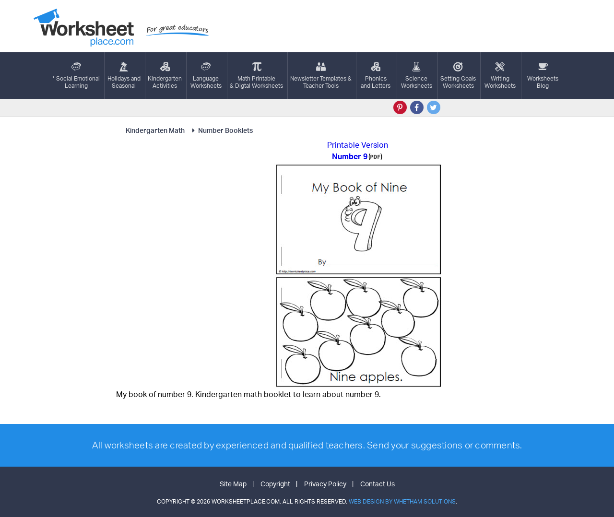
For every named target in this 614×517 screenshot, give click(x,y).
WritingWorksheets (500, 75)
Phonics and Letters (375, 75)
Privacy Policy (325, 484)
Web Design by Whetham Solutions (402, 501)
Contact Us (377, 484)
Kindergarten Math (156, 130)
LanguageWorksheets (206, 75)
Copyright (275, 484)
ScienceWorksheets (416, 75)
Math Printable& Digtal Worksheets (256, 75)
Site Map (233, 484)
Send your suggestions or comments (443, 445)
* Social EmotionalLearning (76, 75)
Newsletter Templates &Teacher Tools (321, 75)
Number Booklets (221, 130)
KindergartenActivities (165, 75)
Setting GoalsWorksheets (458, 75)
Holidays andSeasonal (124, 75)
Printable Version (357, 145)
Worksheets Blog (542, 75)
